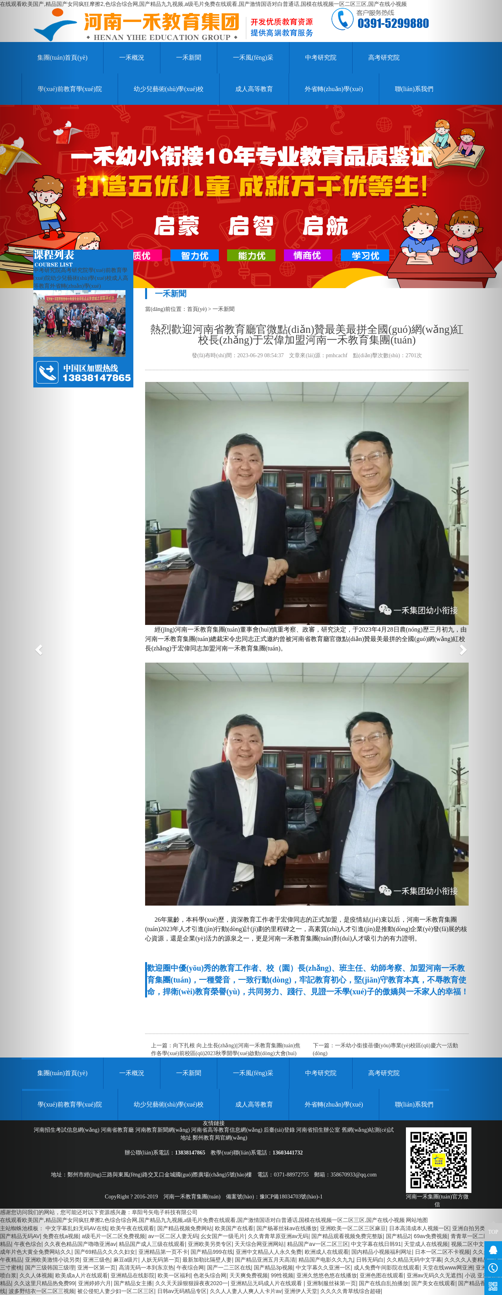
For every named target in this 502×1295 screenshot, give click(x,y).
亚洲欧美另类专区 (210, 1244)
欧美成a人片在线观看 (81, 1275)
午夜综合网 (190, 1267)
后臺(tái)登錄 (280, 1130)
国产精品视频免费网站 (184, 1228)
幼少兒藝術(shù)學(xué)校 (169, 89)
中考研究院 (320, 57)
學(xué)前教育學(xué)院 (70, 1104)
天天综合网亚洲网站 (259, 1244)
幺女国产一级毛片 (223, 1236)
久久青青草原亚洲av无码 (278, 1236)
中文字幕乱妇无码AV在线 (76, 1228)
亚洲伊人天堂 (300, 1291)
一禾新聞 (188, 57)
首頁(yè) (197, 309)
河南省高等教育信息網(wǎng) (227, 1130)
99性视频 (282, 1275)
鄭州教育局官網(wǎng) (220, 1138)
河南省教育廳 (118, 1130)
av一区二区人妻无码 (173, 1236)
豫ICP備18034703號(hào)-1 (291, 1197)
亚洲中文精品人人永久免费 (269, 1252)
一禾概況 (131, 57)
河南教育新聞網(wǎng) (163, 1130)
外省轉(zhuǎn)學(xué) (334, 89)
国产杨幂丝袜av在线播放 (286, 1228)
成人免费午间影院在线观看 (387, 1267)
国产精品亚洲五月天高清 (265, 1260)
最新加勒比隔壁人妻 (207, 1260)
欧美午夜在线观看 (132, 1228)
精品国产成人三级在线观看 (152, 1244)
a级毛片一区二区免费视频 (114, 1236)
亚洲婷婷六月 (94, 1283)
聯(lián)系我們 (414, 89)
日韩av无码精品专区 (182, 1291)
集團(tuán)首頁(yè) (62, 1073)
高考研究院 (384, 57)
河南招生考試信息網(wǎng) (67, 1130)
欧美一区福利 (174, 1275)
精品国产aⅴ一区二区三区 (317, 1244)
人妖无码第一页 (160, 1260)
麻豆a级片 (125, 1260)
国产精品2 (398, 1236)
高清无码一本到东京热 (146, 1267)
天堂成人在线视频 (426, 1244)
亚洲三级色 (96, 1260)
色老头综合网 (209, 1275)
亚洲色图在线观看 (382, 1275)
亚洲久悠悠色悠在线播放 (326, 1275)
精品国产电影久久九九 (325, 1260)
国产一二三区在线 (229, 1267)
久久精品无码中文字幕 (414, 1260)
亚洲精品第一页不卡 (163, 1252)
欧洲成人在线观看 (327, 1252)
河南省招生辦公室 (319, 1130)
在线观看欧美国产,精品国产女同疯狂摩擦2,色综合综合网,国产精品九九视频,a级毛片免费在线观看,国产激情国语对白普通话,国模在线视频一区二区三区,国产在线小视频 (203, 4)
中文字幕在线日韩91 (376, 1244)
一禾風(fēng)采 (253, 57)
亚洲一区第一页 (96, 1267)
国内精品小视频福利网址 (381, 1252)
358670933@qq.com (354, 1175)
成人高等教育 (254, 89)
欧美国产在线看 (234, 1228)
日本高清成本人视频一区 (419, 1228)
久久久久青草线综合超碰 (350, 1291)
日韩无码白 (370, 1260)
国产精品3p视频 (273, 1267)
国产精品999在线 (212, 1252)
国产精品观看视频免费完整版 (347, 1236)
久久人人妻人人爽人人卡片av (246, 1291)
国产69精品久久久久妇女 (105, 1252)
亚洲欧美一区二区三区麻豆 (353, 1228)
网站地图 (417, 1220)
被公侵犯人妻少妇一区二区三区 (115, 1291)
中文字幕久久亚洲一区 (323, 1267)
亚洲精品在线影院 (133, 1275)
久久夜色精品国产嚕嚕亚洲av (80, 1244)
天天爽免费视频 (248, 1275)
